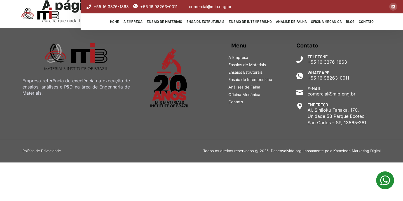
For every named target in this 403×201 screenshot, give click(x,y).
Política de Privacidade (41, 151)
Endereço (318, 104)
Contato (366, 21)
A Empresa (132, 21)
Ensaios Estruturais (205, 21)
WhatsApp (319, 72)
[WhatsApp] (299, 75)
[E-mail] (299, 91)
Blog (350, 21)
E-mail (315, 88)
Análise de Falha (291, 21)
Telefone (318, 56)
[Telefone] (299, 59)
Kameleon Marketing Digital (357, 151)
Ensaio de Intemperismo (250, 21)
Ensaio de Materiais (164, 21)
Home (114, 21)
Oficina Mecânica (326, 21)
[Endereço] (299, 106)
